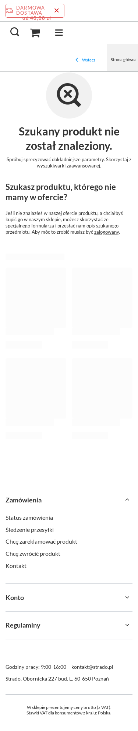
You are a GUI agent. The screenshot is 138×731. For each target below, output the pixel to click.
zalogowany (106, 232)
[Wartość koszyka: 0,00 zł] (35, 33)
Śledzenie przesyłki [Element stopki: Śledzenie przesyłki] (30, 529)
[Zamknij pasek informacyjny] (56, 10)
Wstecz (85, 60)
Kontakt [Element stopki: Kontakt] (16, 565)
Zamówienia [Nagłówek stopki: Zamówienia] (24, 500)
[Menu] (59, 32)
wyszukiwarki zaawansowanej (68, 166)
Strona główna (124, 59)
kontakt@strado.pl (92, 667)
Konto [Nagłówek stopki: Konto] (15, 597)
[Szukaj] (15, 32)
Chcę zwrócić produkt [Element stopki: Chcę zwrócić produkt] (33, 553)
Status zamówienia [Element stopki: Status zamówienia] (29, 517)
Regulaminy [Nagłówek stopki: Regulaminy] (23, 625)
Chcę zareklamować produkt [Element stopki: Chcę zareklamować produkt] (41, 541)
